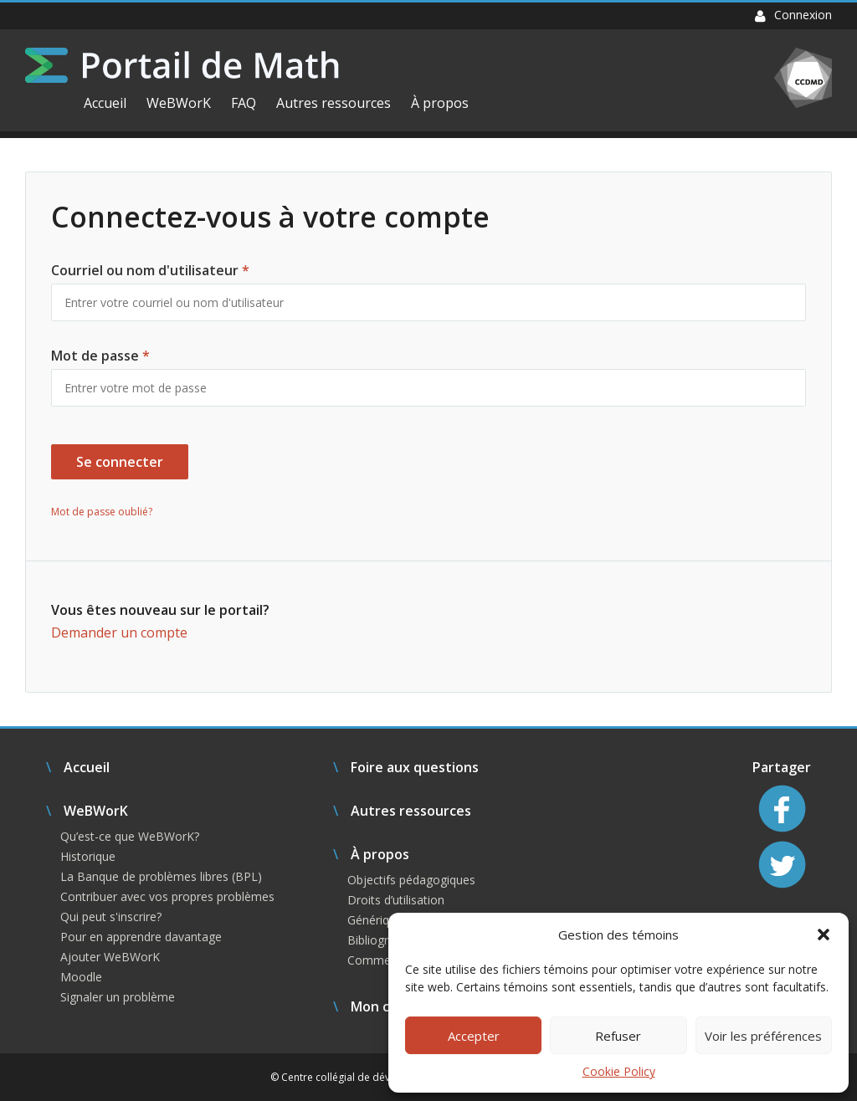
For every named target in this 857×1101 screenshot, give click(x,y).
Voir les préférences (763, 1035)
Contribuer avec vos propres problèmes (167, 896)
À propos (440, 103)
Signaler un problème (117, 997)
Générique (375, 920)
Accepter (474, 1035)
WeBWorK (178, 103)
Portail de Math (182, 65)
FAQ (243, 103)
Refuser (618, 1035)
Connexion (793, 15)
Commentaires (387, 960)
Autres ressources (333, 103)
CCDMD (803, 78)
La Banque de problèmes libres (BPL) (161, 876)
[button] (823, 934)
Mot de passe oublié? (101, 511)
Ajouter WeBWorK (110, 957)
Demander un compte (119, 632)
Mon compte (392, 1006)
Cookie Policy (618, 1071)
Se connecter (119, 462)
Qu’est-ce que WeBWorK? (129, 836)
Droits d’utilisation (395, 900)
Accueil (105, 103)
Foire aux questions (415, 767)
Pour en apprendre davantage (141, 937)
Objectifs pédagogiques (411, 880)
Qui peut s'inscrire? (111, 916)
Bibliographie (382, 940)
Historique (87, 856)
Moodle (81, 977)
